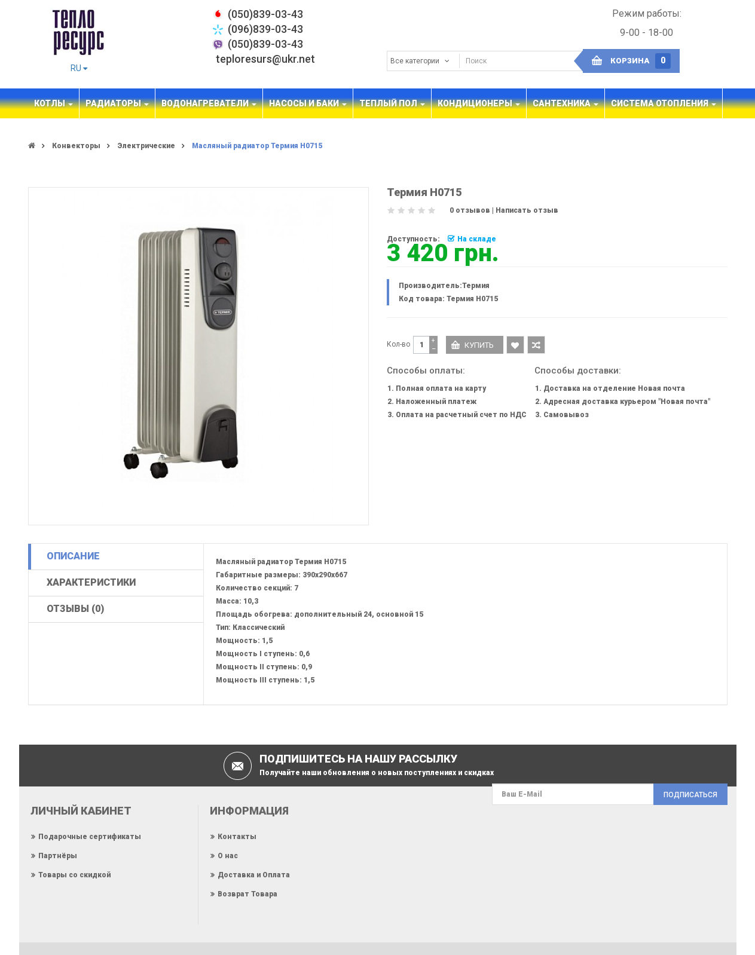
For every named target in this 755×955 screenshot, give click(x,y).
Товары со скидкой (74, 875)
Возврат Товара (247, 894)
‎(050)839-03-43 (265, 14)
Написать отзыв (527, 210)
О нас (228, 856)
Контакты (237, 836)
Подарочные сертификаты (89, 836)
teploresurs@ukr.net (265, 59)
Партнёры (57, 856)
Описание (73, 556)
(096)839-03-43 (265, 29)
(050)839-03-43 (265, 44)
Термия (476, 285)
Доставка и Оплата (254, 875)
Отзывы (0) (75, 608)
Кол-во (398, 344)
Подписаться (690, 795)
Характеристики (91, 582)
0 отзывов (470, 210)
